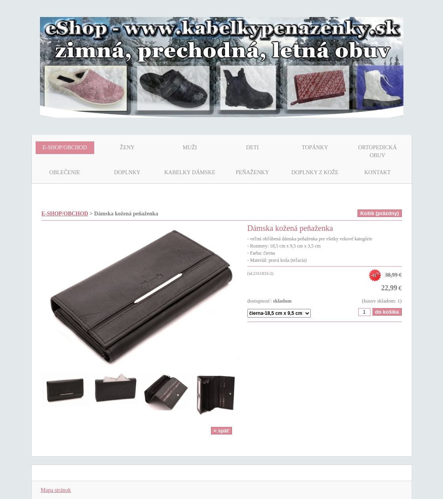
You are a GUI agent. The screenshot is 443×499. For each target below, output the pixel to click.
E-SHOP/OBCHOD (65, 214)
